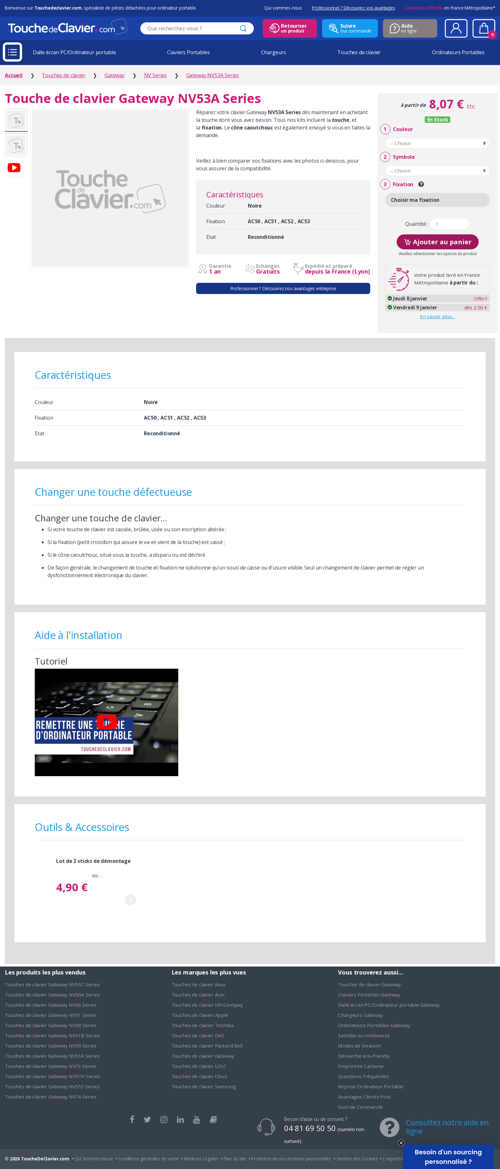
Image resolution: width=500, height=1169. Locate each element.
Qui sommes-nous (283, 8)
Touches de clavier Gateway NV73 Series (51, 1066)
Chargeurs (273, 52)
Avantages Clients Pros (364, 1096)
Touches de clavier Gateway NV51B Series (52, 1035)
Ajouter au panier (438, 241)
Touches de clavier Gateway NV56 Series (51, 1005)
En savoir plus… (437, 316)
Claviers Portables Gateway (369, 994)
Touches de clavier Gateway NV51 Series (51, 1015)
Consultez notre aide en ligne (447, 1126)
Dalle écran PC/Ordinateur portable (74, 52)
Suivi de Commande (360, 1107)
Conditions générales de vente (148, 1159)
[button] (448, 1157)
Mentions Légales (201, 1159)
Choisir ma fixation (415, 199)
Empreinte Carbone (360, 1066)
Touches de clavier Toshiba (202, 1025)
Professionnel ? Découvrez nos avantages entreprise (283, 288)
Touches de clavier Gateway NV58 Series (51, 1025)
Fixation (396, 184)
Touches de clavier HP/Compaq (207, 1005)
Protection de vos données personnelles (291, 1159)
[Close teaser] (401, 1143)
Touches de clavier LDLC (199, 1066)
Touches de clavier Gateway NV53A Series (52, 1056)
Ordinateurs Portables (458, 52)
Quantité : (416, 224)
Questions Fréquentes (363, 1076)
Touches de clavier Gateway (203, 1056)
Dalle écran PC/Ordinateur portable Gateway (388, 1005)
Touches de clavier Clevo (199, 1076)
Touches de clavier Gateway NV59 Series (51, 1045)
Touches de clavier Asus (199, 984)
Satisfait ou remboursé (364, 1035)
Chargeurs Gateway (360, 1015)
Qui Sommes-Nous (93, 1159)
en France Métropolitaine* (450, 8)
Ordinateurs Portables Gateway (374, 1025)
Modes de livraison (359, 1045)
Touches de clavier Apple (200, 1015)
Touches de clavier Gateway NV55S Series (52, 1086)
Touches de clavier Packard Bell (207, 1045)
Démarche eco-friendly (364, 1056)
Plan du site (235, 1159)
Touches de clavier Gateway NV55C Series (52, 984)
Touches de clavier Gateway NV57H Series (52, 1076)
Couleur (396, 129)
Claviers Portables (188, 52)
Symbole (397, 157)
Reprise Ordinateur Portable (370, 1086)
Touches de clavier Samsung (204, 1086)
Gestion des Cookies (357, 1159)
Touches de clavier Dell (198, 1035)
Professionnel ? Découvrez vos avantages (353, 8)
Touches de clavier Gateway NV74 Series (51, 1096)
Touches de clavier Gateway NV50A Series (52, 994)
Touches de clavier (359, 52)
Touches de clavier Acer (198, 994)
